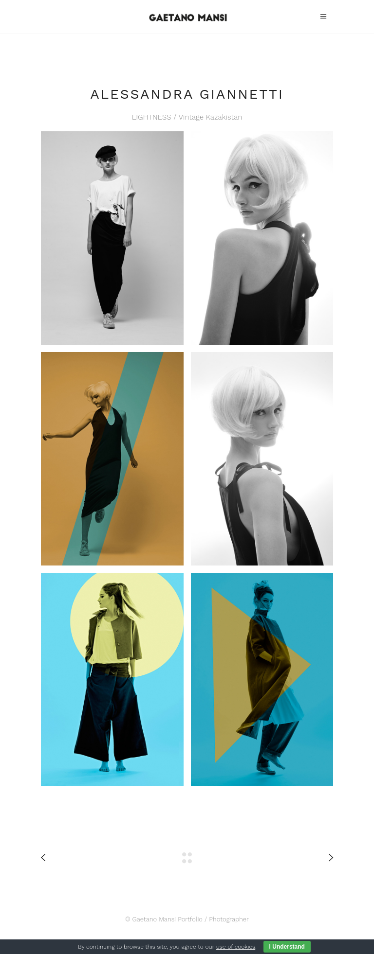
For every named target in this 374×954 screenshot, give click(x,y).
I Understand (287, 946)
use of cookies (235, 946)
